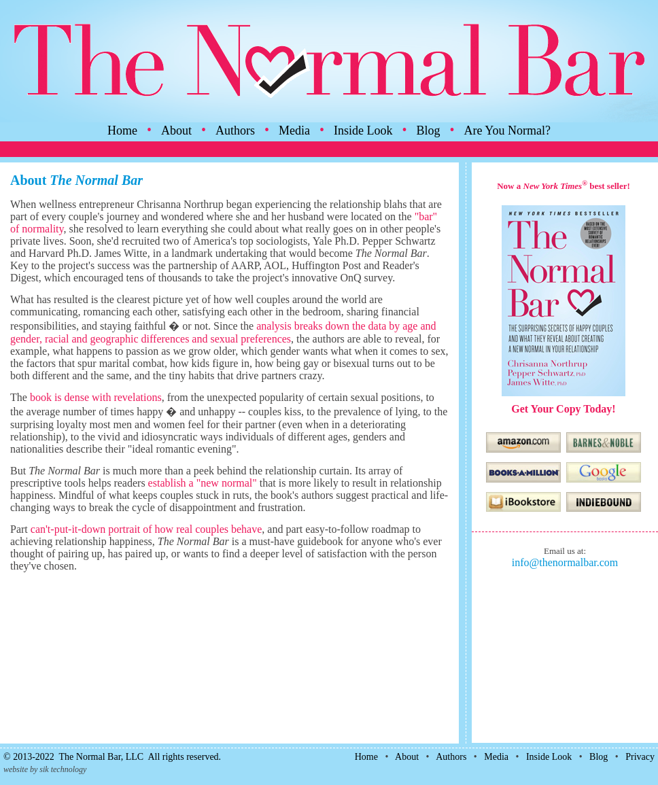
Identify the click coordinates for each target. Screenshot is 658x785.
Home (122, 130)
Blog (428, 130)
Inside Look (363, 130)
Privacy (640, 757)
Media (294, 130)
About (176, 130)
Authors (235, 130)
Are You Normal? (507, 130)
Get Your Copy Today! (563, 409)
